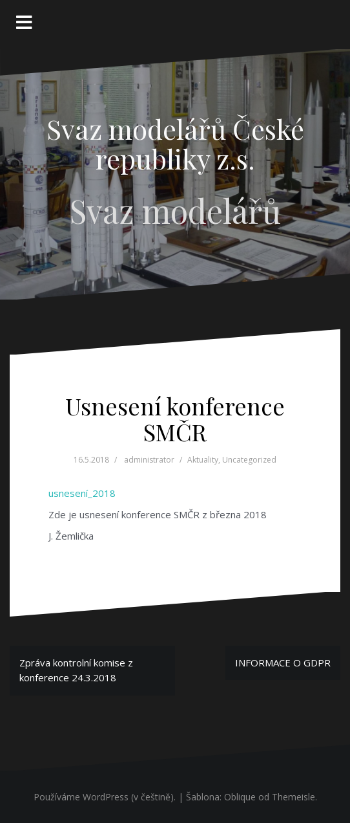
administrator (149, 459)
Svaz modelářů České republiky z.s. (175, 144)
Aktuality (202, 459)
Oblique (240, 797)
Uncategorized (249, 459)
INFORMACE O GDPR (283, 662)
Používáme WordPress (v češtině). (105, 797)
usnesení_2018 (82, 493)
